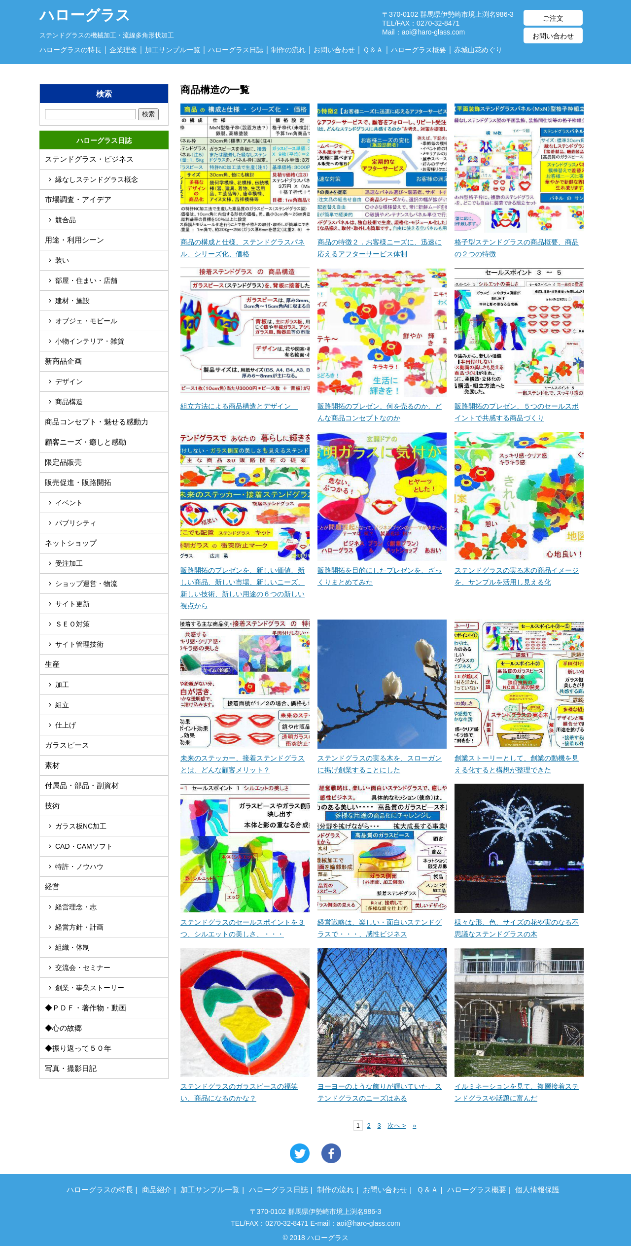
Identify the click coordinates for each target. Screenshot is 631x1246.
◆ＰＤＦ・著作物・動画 (85, 1008)
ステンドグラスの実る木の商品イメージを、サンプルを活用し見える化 (519, 570)
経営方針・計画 (79, 927)
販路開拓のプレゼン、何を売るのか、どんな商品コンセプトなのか (382, 406)
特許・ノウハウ (79, 866)
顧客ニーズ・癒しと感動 (85, 442)
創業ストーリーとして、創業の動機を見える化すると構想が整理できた (519, 758)
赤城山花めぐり (478, 50)
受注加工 (69, 563)
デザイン (69, 381)
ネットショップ (71, 543)
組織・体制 (72, 947)
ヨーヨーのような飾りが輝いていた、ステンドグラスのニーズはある (382, 1086)
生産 (52, 664)
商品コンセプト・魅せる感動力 (96, 421)
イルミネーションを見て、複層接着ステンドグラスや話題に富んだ (519, 1086)
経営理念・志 (76, 907)
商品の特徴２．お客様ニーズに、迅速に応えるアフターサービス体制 (382, 242)
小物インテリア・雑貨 (89, 341)
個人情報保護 (537, 1189)
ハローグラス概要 (418, 50)
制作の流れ (288, 50)
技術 (52, 805)
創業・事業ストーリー (89, 988)
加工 (62, 685)
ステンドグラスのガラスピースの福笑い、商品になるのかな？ (245, 1086)
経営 (52, 886)
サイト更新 (72, 604)
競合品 (65, 220)
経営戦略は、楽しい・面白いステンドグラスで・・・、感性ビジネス (382, 922)
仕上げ (65, 725)
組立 (62, 705)
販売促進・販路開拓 (78, 482)
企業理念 (123, 50)
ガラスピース (67, 745)
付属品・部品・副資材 (82, 785)
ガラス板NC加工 (80, 826)
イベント (69, 503)
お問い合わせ (553, 36)
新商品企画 (63, 361)
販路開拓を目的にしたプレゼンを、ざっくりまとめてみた (382, 570)
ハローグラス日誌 (235, 50)
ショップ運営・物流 (86, 584)
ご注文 (553, 18)
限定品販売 (63, 462)
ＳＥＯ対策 (72, 624)
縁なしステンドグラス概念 (96, 179)
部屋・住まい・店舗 (86, 280)
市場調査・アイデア (78, 199)
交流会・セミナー (82, 967)
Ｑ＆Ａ (373, 50)
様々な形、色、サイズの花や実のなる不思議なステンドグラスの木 (519, 922)
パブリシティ (76, 523)
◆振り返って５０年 (78, 1048)
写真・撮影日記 (71, 1068)
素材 (52, 765)
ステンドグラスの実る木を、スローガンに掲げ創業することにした (382, 758)
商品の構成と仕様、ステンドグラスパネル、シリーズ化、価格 (245, 242)
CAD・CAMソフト (84, 846)
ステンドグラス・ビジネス (89, 159)
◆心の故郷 (63, 1028)
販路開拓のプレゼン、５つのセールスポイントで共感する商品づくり (519, 406)
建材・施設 (72, 301)
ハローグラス (85, 9)
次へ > (396, 1125)
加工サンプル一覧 (172, 50)
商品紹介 (157, 1189)
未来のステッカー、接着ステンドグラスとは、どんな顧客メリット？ (245, 758)
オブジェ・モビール (86, 321)
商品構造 (69, 402)
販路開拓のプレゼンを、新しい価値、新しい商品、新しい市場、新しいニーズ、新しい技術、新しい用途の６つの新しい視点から (245, 582)
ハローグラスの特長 (70, 50)
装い (62, 260)
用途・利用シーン (74, 240)
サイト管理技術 (79, 644)
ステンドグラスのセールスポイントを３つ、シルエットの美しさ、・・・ (245, 922)
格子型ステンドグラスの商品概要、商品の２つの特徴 (519, 242)
